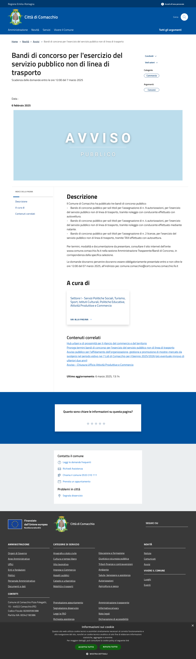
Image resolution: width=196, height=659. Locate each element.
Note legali (104, 613)
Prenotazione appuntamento (68, 602)
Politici (11, 575)
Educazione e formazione (111, 553)
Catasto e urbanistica (64, 581)
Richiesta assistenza (63, 619)
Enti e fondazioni (16, 570)
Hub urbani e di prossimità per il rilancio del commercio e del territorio (107, 343)
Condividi (151, 56)
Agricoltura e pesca (109, 586)
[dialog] (98, 640)
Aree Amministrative (19, 559)
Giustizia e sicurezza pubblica (114, 558)
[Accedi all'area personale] (172, 4)
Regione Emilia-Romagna (21, 4)
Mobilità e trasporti (63, 586)
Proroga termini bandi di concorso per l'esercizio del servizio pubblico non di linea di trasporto (120, 347)
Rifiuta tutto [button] (110, 647)
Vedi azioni (152, 62)
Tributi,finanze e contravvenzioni (116, 564)
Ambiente (104, 569)
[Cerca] (184, 17)
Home (15, 41)
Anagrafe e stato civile (65, 553)
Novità (25, 41)
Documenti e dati (17, 586)
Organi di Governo (17, 553)
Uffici (10, 564)
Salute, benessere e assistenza (114, 575)
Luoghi (147, 579)
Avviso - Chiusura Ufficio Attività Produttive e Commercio (100, 365)
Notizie (147, 553)
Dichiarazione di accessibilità (113, 619)
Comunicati (150, 559)
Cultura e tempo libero (65, 559)
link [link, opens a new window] (127, 640)
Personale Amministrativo (21, 581)
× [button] (192, 626)
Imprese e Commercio (64, 570)
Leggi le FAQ (59, 613)
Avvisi (36, 41)
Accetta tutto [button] (86, 647)
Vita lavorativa (60, 564)
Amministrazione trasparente (114, 602)
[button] (98, 653)
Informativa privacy (109, 608)
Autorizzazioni (106, 580)
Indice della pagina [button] (24, 191)
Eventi (147, 585)
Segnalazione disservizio (66, 608)
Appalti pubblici (61, 575)
